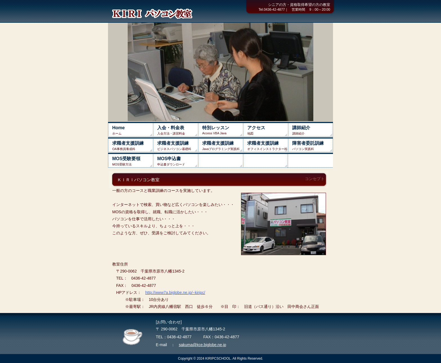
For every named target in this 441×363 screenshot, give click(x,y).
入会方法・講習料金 (177, 130)
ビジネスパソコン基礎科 (177, 146)
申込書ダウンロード (177, 161)
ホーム (132, 130)
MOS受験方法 (132, 161)
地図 (267, 130)
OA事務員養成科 (132, 146)
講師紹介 (312, 130)
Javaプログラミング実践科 (222, 146)
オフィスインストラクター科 (267, 146)
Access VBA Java (222, 130)
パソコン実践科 (312, 146)
